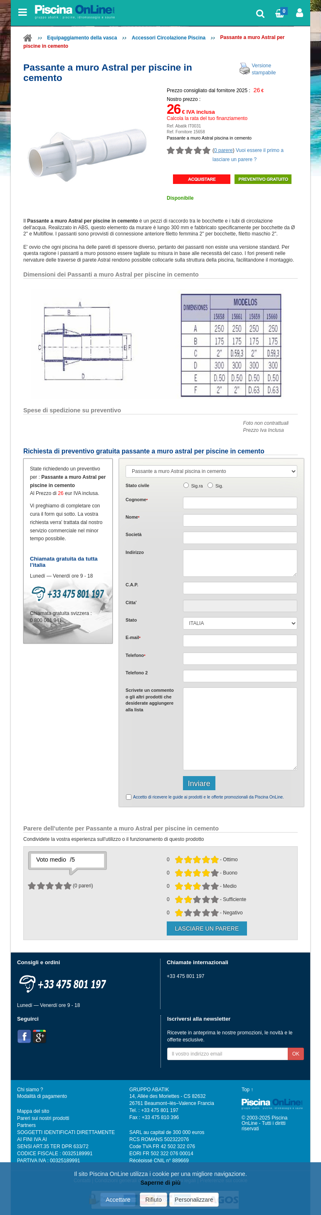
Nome (132, 516)
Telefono (136, 655)
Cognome (137, 499)
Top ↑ (247, 1090)
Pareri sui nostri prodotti (43, 1118)
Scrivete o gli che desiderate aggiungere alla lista (150, 700)
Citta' (131, 602)
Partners (26, 1125)
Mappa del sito (33, 1111)
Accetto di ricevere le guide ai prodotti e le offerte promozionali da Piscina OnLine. (208, 797)
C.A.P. (132, 584)
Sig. (219, 485)
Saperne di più (160, 1182)
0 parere (223, 150)
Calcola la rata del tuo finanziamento (207, 118)
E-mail (133, 637)
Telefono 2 (137, 672)
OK (295, 1054)
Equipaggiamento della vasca (82, 38)
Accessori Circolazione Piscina (168, 38)
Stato (131, 619)
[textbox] (240, 588)
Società (133, 534)
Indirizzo (135, 552)
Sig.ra (197, 485)
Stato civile (137, 485)
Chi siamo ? (30, 1090)
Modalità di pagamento (42, 1096)
